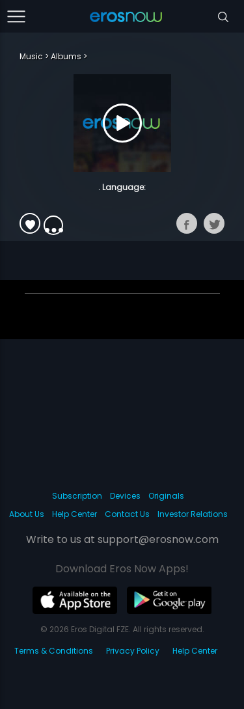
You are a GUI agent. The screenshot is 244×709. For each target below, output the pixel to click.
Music (31, 56)
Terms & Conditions (53, 650)
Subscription (77, 495)
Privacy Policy (132, 650)
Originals (166, 495)
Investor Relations (192, 514)
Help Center (74, 514)
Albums (66, 56)
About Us (26, 514)
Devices (125, 495)
